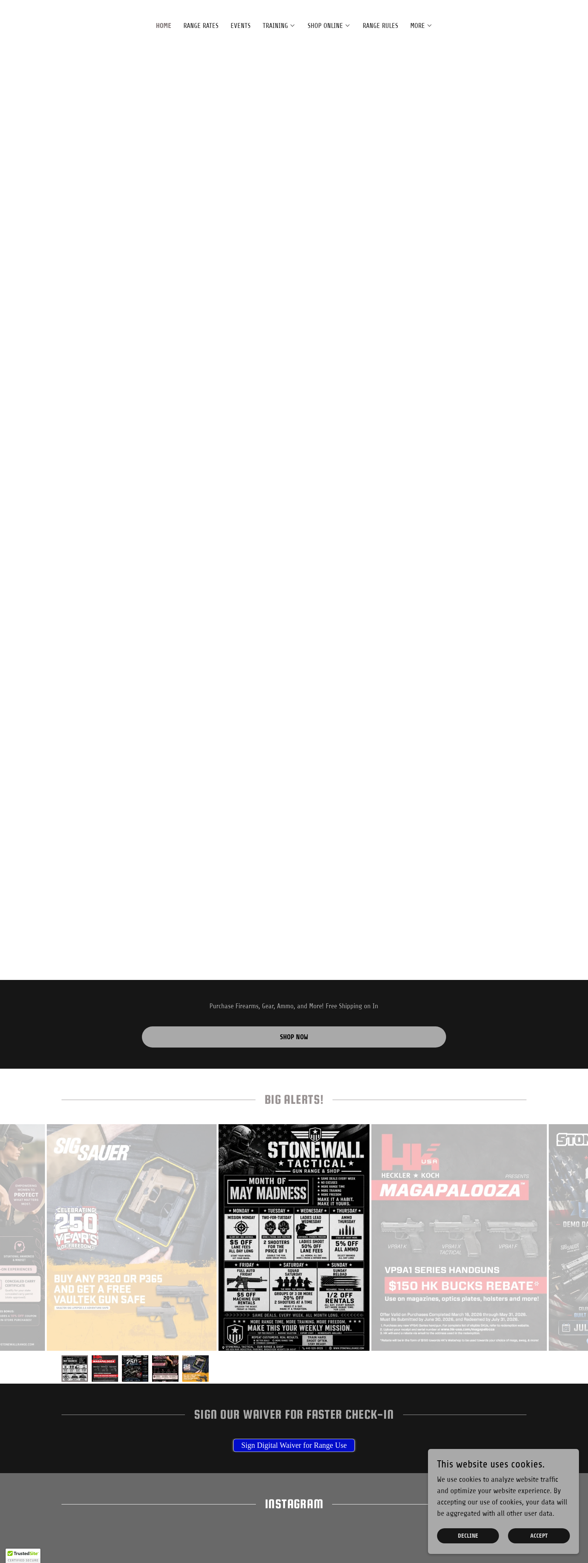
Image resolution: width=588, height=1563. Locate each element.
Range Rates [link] (201, 25)
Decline (468, 1536)
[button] (279, 25)
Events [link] (241, 25)
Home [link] (163, 25)
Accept (539, 1536)
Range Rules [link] (380, 25)
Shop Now (294, 1037)
